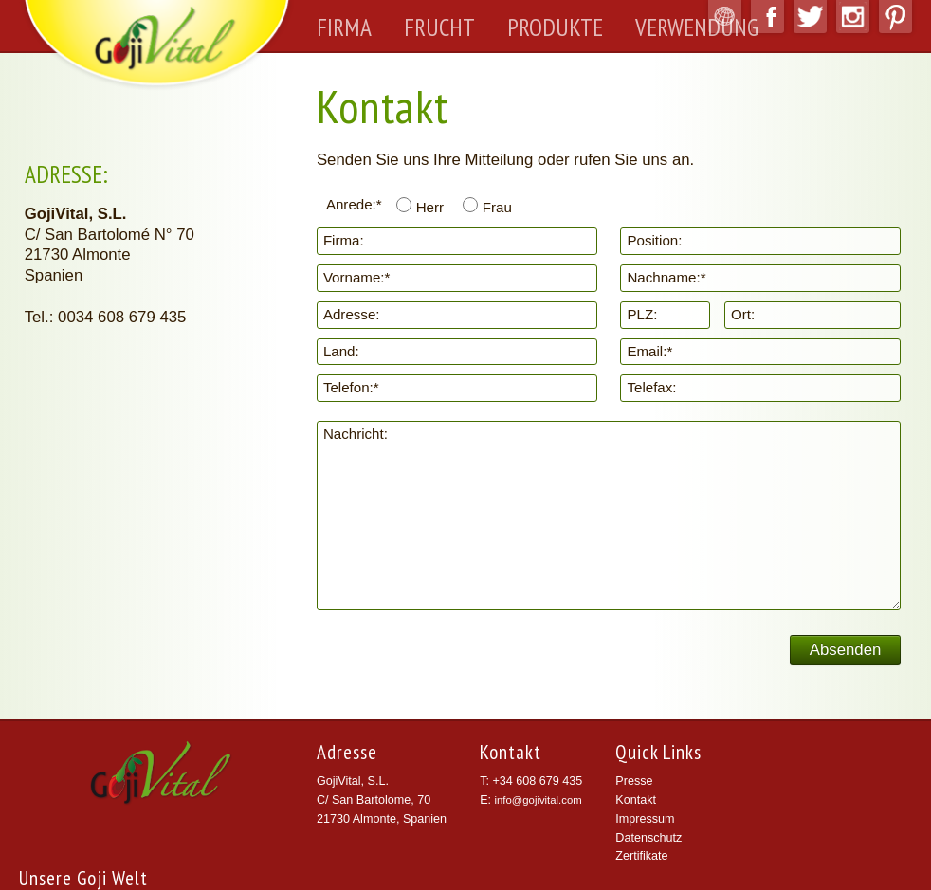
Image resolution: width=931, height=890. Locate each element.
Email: (649, 351)
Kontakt (635, 800)
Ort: (743, 314)
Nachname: (666, 277)
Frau (497, 207)
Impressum (644, 819)
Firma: (343, 240)
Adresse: (351, 314)
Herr (430, 207)
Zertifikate (641, 856)
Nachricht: (355, 434)
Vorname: (357, 277)
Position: (654, 240)
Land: (341, 351)
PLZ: (642, 314)
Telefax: (651, 387)
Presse (633, 781)
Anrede (354, 204)
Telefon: (351, 387)
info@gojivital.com (538, 800)
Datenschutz (648, 838)
